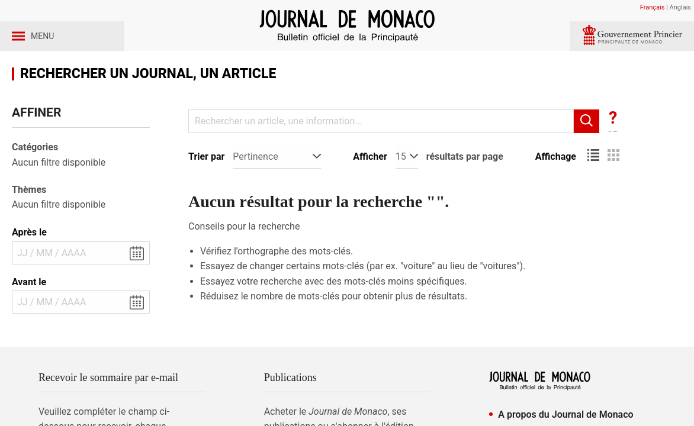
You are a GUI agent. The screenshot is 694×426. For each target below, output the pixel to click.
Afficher (370, 187)
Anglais (680, 7)
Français (652, 7)
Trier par (206, 187)
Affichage (555, 187)
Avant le (29, 312)
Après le (29, 263)
